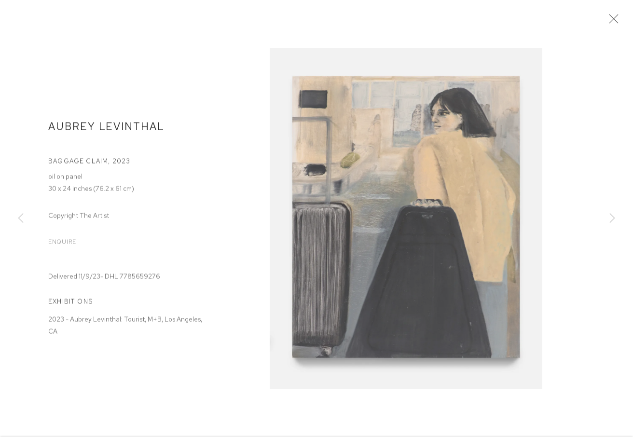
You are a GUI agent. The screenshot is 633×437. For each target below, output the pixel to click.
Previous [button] (20, 218)
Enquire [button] (62, 245)
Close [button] (613, 21)
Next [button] (612, 218)
